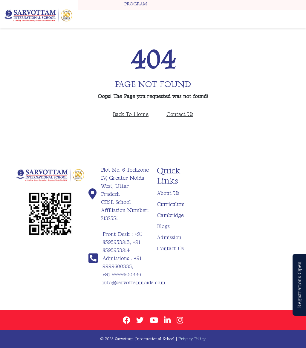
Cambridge (170, 215)
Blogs (163, 226)
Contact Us (179, 114)
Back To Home (131, 114)
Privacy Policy (192, 338)
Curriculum (171, 204)
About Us (168, 193)
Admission (169, 237)
